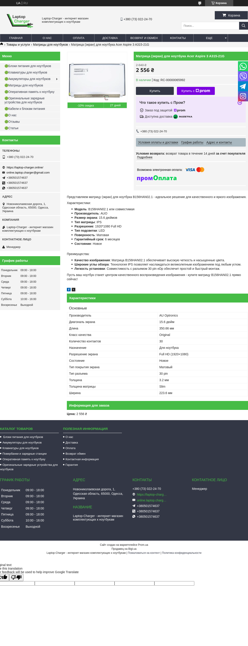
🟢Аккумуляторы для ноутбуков (27, 79)
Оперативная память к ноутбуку (23, 459)
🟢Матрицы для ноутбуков (23, 85)
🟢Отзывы (12, 121)
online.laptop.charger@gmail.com (28, 172)
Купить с (195, 91)
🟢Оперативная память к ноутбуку (29, 92)
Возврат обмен (76, 453)
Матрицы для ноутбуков (50, 44)
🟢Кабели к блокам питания (24, 108)
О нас (47, 38)
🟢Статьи (11, 128)
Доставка (110, 38)
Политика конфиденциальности (181, 552)
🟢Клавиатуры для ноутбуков (25, 72)
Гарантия (72, 464)
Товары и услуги (18, 44)
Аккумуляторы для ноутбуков (22, 442)
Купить (155, 91)
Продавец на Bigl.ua (124, 548)
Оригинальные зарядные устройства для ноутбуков (29, 467)
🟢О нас (10, 115)
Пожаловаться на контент (144, 552)
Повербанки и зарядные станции (24, 453)
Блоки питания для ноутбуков (22, 437)
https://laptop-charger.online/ (25, 167)
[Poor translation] (16, 577)
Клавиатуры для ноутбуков (20, 448)
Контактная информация (82, 459)
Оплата (78, 38)
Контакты (178, 38)
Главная (16, 38)
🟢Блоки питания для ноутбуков (27, 66)
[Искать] (243, 26)
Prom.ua (143, 544)
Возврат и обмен (144, 38)
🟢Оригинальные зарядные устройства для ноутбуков (24, 100)
